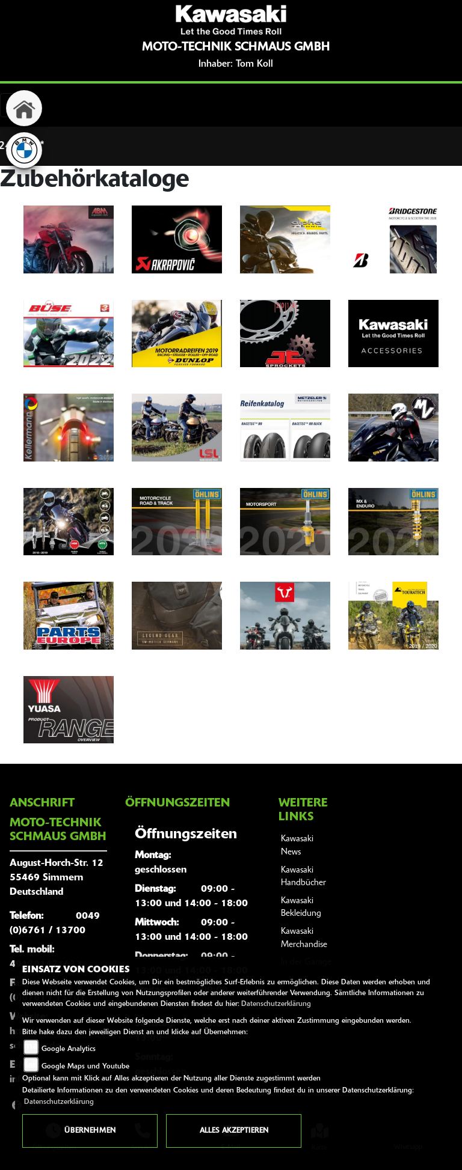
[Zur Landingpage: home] (24, 108)
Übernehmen (90, 1131)
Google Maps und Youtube (85, 1066)
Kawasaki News (297, 846)
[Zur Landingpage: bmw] (24, 150)
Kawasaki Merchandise (304, 938)
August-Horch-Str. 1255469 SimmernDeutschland (56, 878)
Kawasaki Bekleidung (301, 908)
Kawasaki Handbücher (303, 877)
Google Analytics (69, 1049)
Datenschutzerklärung (276, 1004)
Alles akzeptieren (234, 1131)
